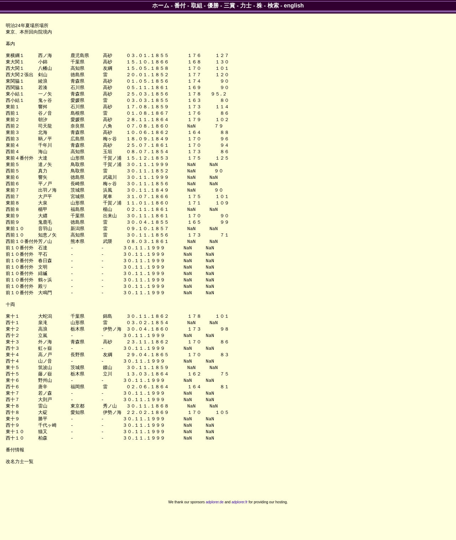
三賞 (229, 5)
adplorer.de (215, 532)
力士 (246, 5)
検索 (273, 5)
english (294, 5)
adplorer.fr (240, 532)
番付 (180, 5)
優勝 (213, 5)
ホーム (160, 5)
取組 (196, 5)
